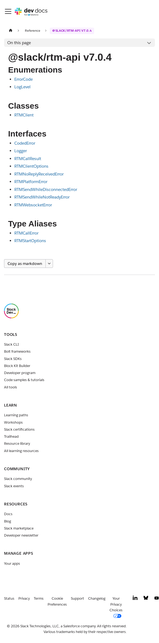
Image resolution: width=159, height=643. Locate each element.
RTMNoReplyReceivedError (39, 174)
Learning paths (16, 415)
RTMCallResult (27, 158)
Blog (7, 521)
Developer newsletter (21, 535)
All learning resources (21, 451)
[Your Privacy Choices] (118, 607)
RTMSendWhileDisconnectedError (45, 189)
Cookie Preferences (57, 601)
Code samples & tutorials (24, 380)
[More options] (49, 263)
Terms (39, 598)
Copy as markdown (25, 263)
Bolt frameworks (17, 351)
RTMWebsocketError (33, 204)
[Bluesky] (146, 599)
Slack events (14, 486)
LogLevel (22, 86)
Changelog (96, 598)
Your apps (12, 563)
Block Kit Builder (17, 365)
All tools (10, 387)
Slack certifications (19, 429)
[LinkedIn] (135, 599)
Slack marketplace (19, 528)
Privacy (24, 598)
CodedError (24, 143)
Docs (8, 514)
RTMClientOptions (31, 166)
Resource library (17, 443)
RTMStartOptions (30, 240)
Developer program (19, 373)
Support (77, 598)
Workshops (13, 422)
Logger (20, 150)
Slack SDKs (13, 358)
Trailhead (11, 436)
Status (9, 598)
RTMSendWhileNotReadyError (41, 197)
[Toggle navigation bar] (8, 11)
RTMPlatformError (30, 181)
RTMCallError (26, 233)
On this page (19, 42)
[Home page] (10, 30)
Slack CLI (11, 344)
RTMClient (24, 115)
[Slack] (11, 317)
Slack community (18, 478)
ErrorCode (23, 79)
